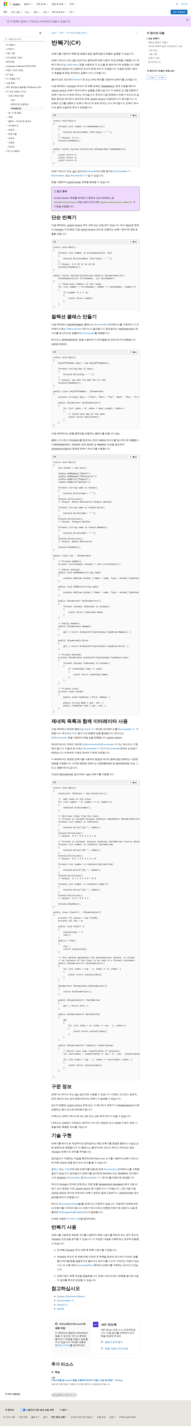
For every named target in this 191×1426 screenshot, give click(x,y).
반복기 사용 (153, 58)
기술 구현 (152, 54)
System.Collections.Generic (71, 1296)
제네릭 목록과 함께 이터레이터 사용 (165, 46)
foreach (78, 79)
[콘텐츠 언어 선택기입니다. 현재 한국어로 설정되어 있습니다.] (10, 1410)
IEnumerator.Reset (68, 1203)
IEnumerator (57, 175)
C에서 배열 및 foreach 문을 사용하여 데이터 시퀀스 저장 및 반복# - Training (87, 1380)
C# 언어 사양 (73, 1218)
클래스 (54, 1169)
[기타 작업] (137, 33)
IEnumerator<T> (79, 175)
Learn (53, 32)
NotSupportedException (71, 1212)
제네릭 (60, 1308)
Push (74, 733)
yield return (73, 64)
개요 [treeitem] (13, 100)
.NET (62, 32)
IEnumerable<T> (122, 171)
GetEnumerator (74, 328)
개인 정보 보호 (58, 1417)
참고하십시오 (154, 61)
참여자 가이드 (62, 1345)
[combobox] (24, 39)
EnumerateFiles (84, 1265)
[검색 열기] (177, 4)
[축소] (40, 33)
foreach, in (62, 1304)
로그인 (184, 3)
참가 (45, 1417)
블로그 (34, 1417)
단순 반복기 (153, 38)
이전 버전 (23, 1417)
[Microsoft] (5, 4)
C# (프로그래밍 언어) (76, 32)
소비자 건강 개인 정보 (80, 1417)
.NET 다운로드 (179, 12)
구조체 (68, 1169)
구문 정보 (152, 50)
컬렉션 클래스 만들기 (158, 42)
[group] (95, 391)
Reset (129, 1207)
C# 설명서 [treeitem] (10, 44)
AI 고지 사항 (9, 1417)
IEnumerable (90, 171)
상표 (111, 1417)
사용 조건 (101, 1417)
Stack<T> (90, 729)
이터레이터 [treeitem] (16, 108)
